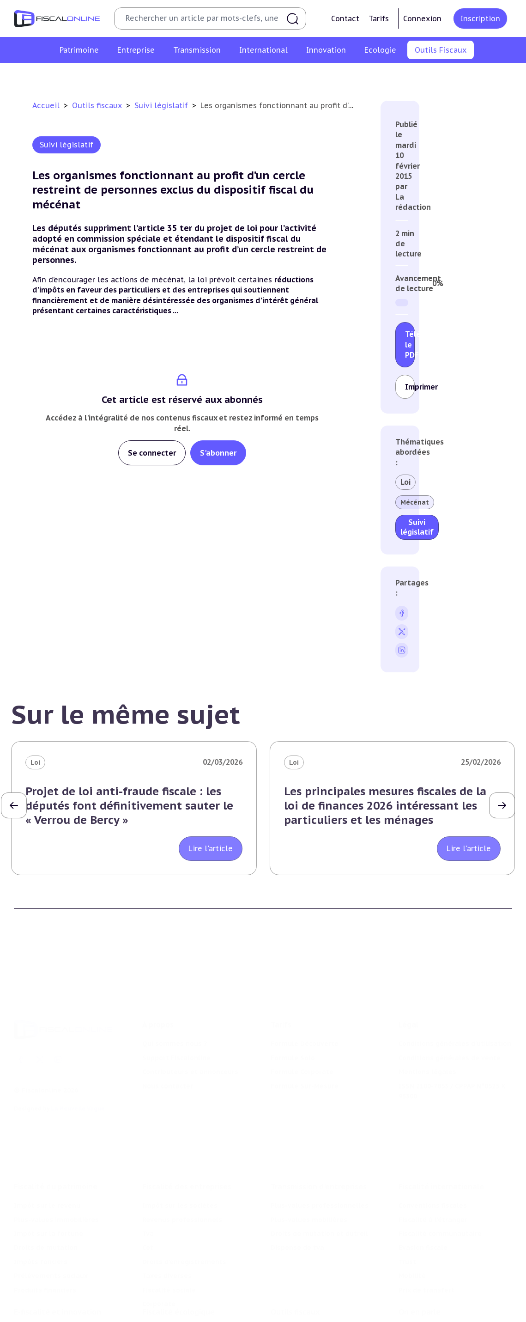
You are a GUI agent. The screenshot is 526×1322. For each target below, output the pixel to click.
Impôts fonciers (40, 1220)
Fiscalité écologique (178, 1275)
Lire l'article (210, 848)
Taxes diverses (167, 1234)
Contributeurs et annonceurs (190, 1041)
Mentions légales (427, 1041)
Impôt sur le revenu (47, 1164)
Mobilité (412, 1234)
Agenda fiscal (218, 76)
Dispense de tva (297, 1206)
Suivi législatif (273, 76)
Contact (345, 18)
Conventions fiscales (433, 1164)
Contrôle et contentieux (347, 76)
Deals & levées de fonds (439, 1309)
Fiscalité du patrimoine (55, 1145)
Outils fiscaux (98, 105)
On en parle (420, 1275)
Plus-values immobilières (56, 1178)
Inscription (480, 18)
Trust (407, 1220)
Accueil (46, 105)
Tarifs (379, 18)
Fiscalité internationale (441, 1145)
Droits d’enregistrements (184, 1220)
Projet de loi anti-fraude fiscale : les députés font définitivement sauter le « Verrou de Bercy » (129, 805)
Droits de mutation (46, 1206)
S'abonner (218, 452)
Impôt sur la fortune (48, 1192)
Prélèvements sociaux (51, 1234)
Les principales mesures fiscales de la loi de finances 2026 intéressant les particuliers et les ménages (385, 805)
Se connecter (152, 452)
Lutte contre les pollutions (187, 1295)
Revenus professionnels (182, 1178)
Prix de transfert (426, 1248)
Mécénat (414, 502)
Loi (405, 482)
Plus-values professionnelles (320, 1164)
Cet (147, 1206)
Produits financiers (45, 1248)
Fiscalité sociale (169, 1248)
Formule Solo (293, 1027)
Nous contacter (167, 1055)
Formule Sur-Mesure (305, 1055)
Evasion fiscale (423, 1206)
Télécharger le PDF (410, 344)
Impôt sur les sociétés (180, 1164)
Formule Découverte (305, 1013)
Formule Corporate (302, 1041)
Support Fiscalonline (176, 1027)
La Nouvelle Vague (78, 1078)
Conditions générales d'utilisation (455, 1013)
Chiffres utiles (163, 76)
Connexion (422, 18)
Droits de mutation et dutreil (319, 1192)
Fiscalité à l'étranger (433, 1178)
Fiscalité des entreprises (186, 1145)
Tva (148, 1192)
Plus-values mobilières (309, 1178)
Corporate (158, 1262)
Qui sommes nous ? (174, 1013)
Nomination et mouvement (444, 1295)
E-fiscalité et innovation (57, 1275)
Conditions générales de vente (450, 1027)
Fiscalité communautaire (440, 1192)
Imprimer (410, 386)
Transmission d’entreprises (319, 1145)
